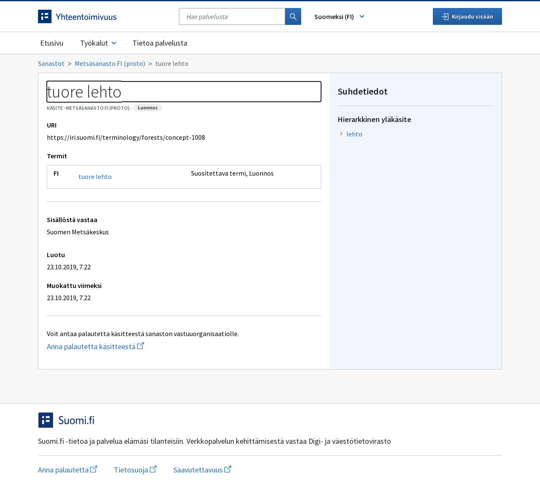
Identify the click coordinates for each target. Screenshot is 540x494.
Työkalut (99, 43)
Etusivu (51, 43)
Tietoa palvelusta (159, 43)
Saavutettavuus (202, 469)
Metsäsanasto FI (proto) (110, 63)
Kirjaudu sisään (467, 16)
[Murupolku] (270, 63)
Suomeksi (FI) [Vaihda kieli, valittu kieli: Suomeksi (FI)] (340, 16)
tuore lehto (95, 176)
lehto (354, 134)
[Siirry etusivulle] (104, 16)
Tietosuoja (135, 469)
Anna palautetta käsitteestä (129, 346)
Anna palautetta (67, 469)
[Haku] (293, 16)
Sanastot (51, 63)
